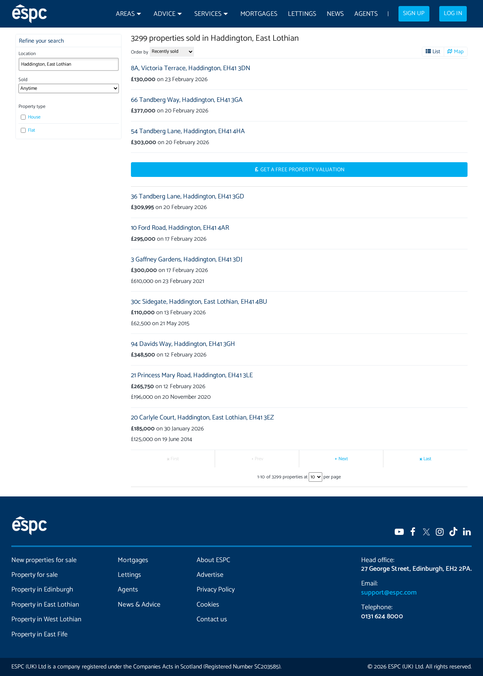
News (335, 14)
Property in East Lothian (45, 604)
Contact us (212, 619)
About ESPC (213, 560)
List (436, 51)
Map (459, 51)
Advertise (210, 575)
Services (208, 14)
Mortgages (258, 14)
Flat (28, 130)
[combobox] (68, 64)
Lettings (302, 14)
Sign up (414, 13)
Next (343, 459)
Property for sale (34, 575)
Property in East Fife (39, 634)
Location (27, 54)
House (30, 117)
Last (427, 459)
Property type (31, 107)
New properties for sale (44, 560)
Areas (125, 14)
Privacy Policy (216, 589)
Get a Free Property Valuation (302, 169)
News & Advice (139, 604)
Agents (366, 14)
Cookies (208, 604)
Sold (23, 80)
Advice (164, 14)
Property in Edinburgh (42, 589)
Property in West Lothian (46, 619)
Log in (453, 13)
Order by (139, 52)
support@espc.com (388, 592)
